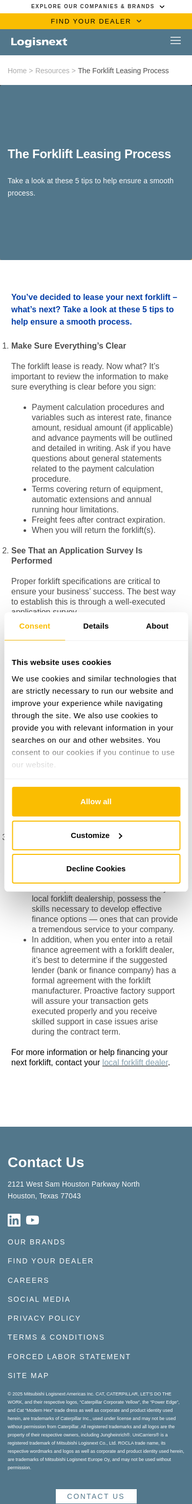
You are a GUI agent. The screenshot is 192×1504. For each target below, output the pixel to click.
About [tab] (157, 625)
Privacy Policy (44, 1318)
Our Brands (37, 1242)
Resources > (55, 71)
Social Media (39, 1299)
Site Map (28, 1375)
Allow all (96, 801)
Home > (20, 71)
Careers (29, 1280)
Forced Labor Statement (69, 1356)
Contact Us (46, 1162)
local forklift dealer (135, 1062)
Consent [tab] (34, 625)
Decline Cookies (96, 868)
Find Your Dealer (51, 1261)
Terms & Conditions (56, 1337)
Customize (96, 835)
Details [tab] (96, 625)
